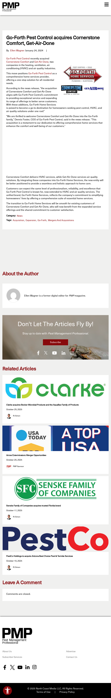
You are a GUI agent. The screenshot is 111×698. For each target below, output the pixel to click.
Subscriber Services (12, 657)
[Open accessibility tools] (7, 690)
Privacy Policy (67, 692)
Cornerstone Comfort (17, 62)
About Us (7, 651)
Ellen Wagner (17, 50)
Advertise (71, 651)
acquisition (18, 220)
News (19, 216)
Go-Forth (42, 220)
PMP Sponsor (18, 466)
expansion (31, 220)
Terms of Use (43, 692)
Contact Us (71, 657)
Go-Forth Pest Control (18, 58)
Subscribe (55, 342)
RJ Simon (16, 416)
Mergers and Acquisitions (61, 220)
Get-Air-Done (41, 62)
